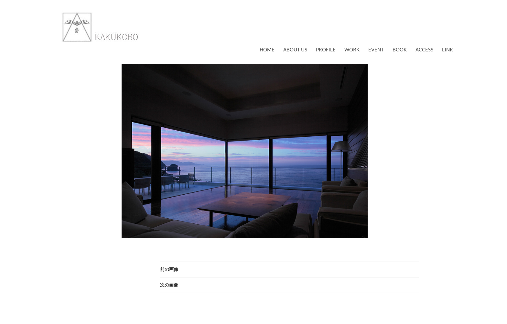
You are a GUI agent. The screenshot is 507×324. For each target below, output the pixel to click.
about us (295, 49)
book (400, 49)
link (447, 49)
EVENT (376, 49)
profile (326, 49)
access (424, 49)
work (352, 49)
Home (267, 49)
